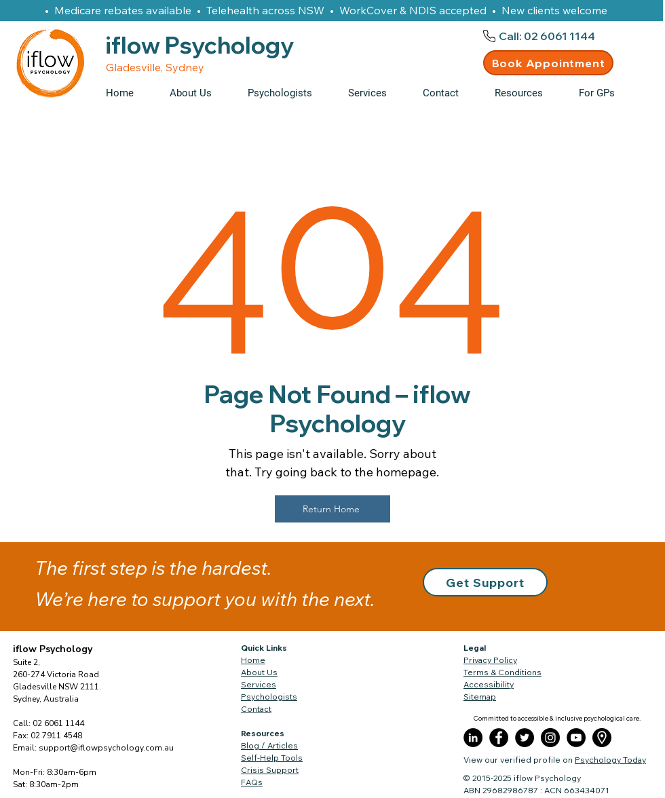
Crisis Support (270, 770)
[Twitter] (524, 737)
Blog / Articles (269, 745)
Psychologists (269, 696)
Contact (256, 709)
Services (258, 684)
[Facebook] (498, 737)
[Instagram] (550, 737)
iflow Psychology (52, 649)
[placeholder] (601, 737)
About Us (259, 672)
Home (253, 660)
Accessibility (488, 684)
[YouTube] (576, 737)
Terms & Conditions (502, 672)
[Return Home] (332, 508)
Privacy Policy (490, 660)
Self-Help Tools (272, 758)
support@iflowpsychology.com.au (106, 747)
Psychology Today (610, 760)
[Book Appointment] (548, 62)
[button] (526, 92)
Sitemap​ (479, 696)
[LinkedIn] (472, 737)
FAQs (252, 782)
